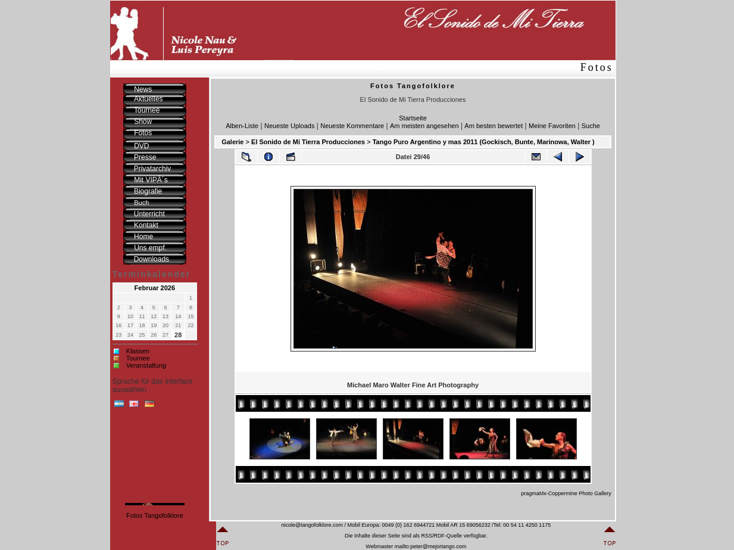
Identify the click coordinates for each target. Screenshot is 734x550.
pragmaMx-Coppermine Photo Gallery (566, 493)
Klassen (137, 351)
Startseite (412, 118)
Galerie (232, 141)
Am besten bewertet (493, 125)
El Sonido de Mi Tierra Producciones (308, 141)
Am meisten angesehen (424, 125)
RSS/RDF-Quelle (442, 536)
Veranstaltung (146, 365)
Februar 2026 (155, 287)
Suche (591, 125)
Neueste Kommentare (352, 125)
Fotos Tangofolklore (154, 515)
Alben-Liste (242, 125)
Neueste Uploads (289, 125)
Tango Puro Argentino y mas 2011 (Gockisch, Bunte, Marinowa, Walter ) (484, 141)
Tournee (138, 358)
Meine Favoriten (552, 125)
